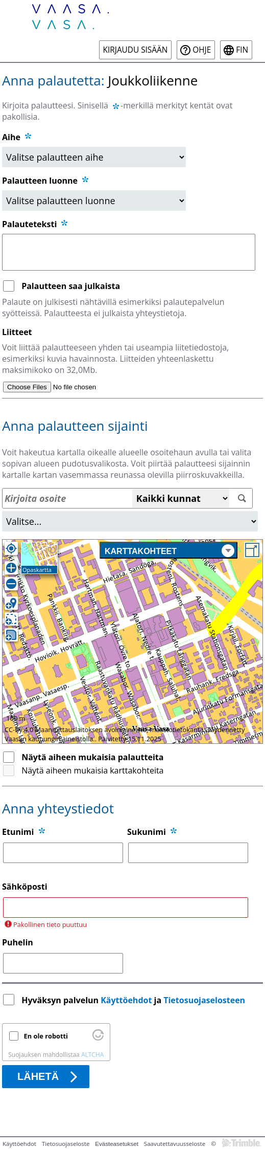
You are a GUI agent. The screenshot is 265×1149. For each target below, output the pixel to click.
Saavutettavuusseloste (174, 1143)
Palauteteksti (35, 224)
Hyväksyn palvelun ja (134, 1000)
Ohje (201, 50)
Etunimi (18, 831)
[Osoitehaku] (127, 498)
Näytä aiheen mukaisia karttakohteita (92, 770)
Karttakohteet (169, 550)
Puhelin (17, 942)
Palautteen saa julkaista (70, 286)
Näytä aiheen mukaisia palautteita (92, 757)
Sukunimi (146, 831)
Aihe (11, 137)
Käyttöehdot (126, 1000)
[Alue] (130, 521)
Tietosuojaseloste (65, 1143)
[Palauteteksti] (128, 252)
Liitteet (17, 332)
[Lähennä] (11, 567)
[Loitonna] (11, 583)
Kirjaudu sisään (135, 50)
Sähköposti (24, 886)
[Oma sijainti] (11, 548)
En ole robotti (46, 1036)
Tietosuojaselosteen (204, 1000)
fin (242, 50)
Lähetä (38, 1076)
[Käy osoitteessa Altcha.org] (98, 1038)
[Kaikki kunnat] (180, 498)
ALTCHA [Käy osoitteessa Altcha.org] (92, 1054)
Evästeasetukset (116, 1144)
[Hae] (242, 498)
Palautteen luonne (46, 180)
